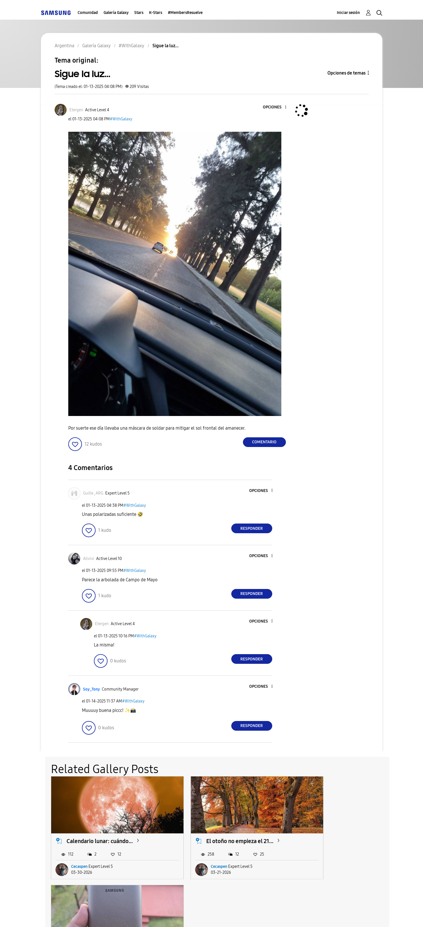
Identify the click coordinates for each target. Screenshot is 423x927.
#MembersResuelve (185, 12)
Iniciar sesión (348, 12)
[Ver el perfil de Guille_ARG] (93, 493)
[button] (276, 107)
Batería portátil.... (321, 830)
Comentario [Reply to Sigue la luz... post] (264, 442)
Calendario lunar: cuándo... (100, 830)
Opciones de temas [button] (346, 73)
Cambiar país (263, 915)
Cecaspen (79, 856)
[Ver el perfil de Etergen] (76, 110)
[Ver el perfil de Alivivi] (88, 558)
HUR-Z (309, 856)
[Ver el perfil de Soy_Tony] (91, 689)
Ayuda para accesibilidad (75, 915)
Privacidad (190, 915)
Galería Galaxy (116, 12)
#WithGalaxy (121, 119)
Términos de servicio (141, 915)
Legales (225, 915)
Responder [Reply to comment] (251, 528)
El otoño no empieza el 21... (216, 830)
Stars (138, 12)
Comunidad (88, 12)
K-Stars (155, 12)
